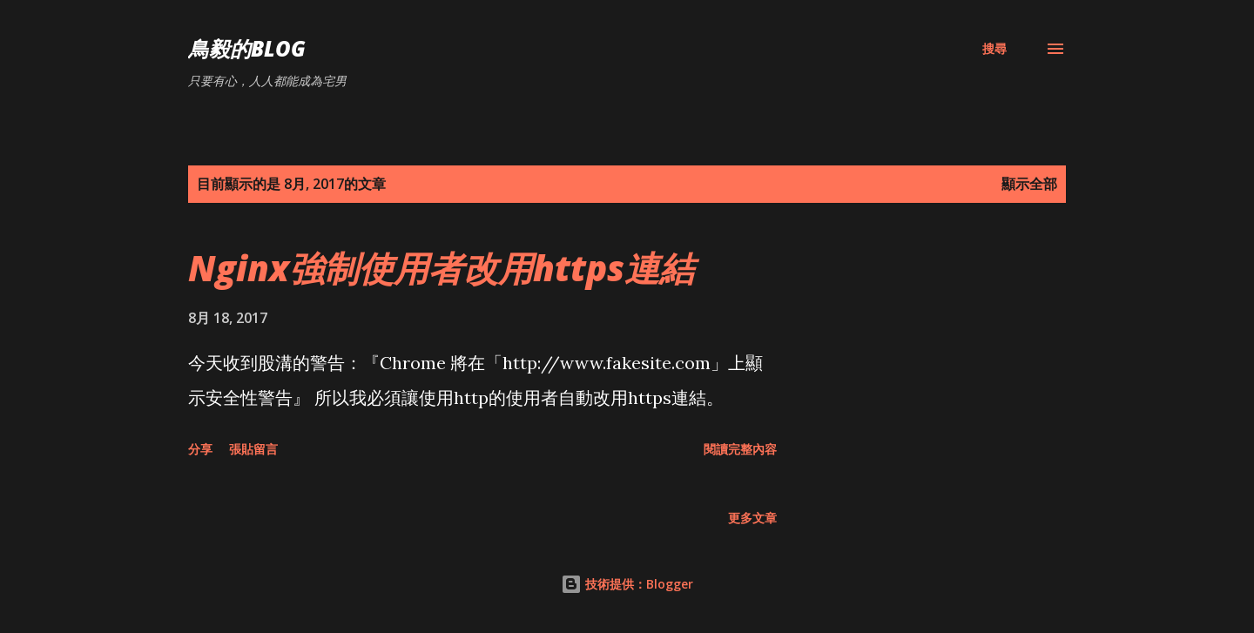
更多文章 (752, 517)
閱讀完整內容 (740, 449)
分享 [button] (200, 449)
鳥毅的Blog (247, 48)
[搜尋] (994, 48)
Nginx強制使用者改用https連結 (441, 268)
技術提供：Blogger (627, 584)
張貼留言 (253, 449)
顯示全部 (1029, 183)
